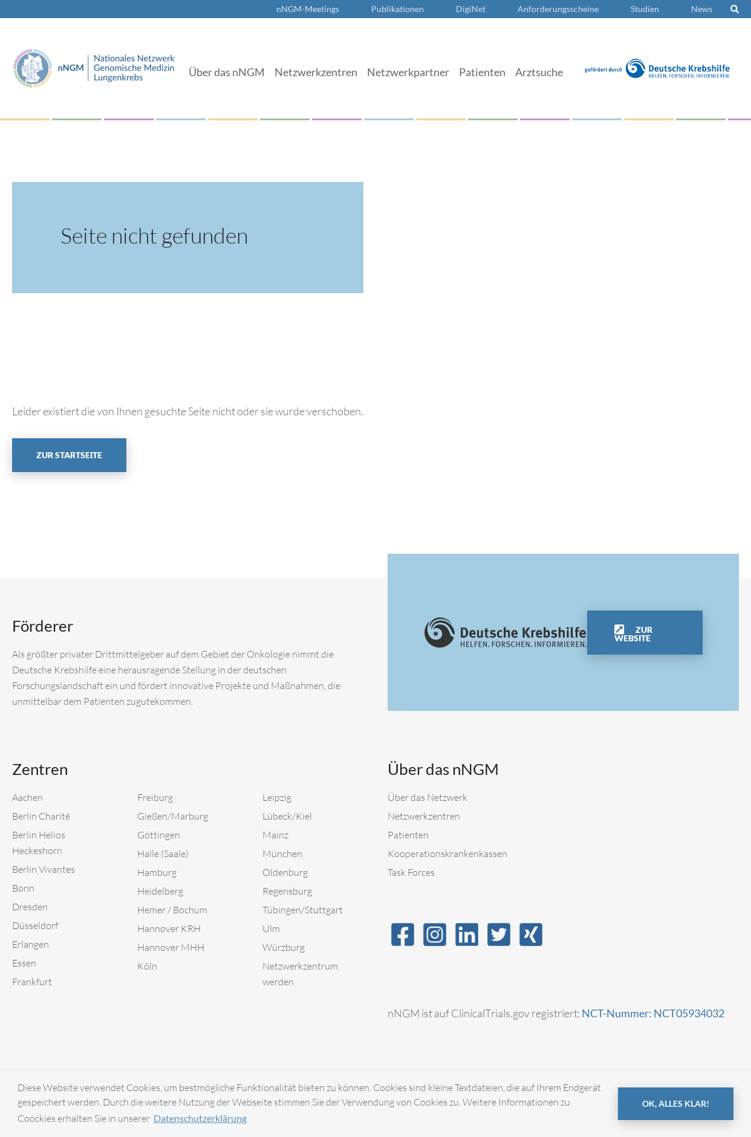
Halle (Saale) (163, 853)
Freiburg (155, 797)
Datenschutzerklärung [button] (200, 1118)
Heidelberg (160, 891)
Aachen (27, 797)
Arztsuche (539, 72)
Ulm (271, 928)
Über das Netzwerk (427, 797)
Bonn (23, 888)
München (282, 853)
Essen (24, 963)
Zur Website (633, 633)
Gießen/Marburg (172, 816)
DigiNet (471, 9)
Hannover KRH (169, 928)
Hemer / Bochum (172, 910)
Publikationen (397, 9)
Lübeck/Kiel (287, 816)
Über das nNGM (227, 72)
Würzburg (283, 947)
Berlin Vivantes (43, 869)
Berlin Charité (41, 816)
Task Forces (411, 872)
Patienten (482, 72)
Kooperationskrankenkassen (447, 853)
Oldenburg (285, 872)
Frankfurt (32, 982)
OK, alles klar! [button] (675, 1103)
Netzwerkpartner (408, 72)
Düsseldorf (35, 925)
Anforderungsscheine (558, 9)
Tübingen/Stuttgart (302, 910)
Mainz (275, 835)
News (701, 9)
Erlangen (30, 944)
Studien (645, 9)
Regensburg (287, 891)
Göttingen (158, 835)
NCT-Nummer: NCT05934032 (653, 1013)
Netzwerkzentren (316, 72)
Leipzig (276, 797)
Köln (147, 966)
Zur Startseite (69, 455)
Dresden (30, 907)
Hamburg (157, 872)
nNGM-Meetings (307, 9)
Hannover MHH (170, 947)
